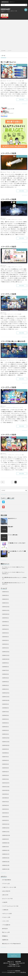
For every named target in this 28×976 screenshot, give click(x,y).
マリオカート (5, 917)
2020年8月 (4, 842)
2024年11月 (5, 655)
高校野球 (4, 939)
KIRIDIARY (5, 9)
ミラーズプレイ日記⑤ (8, 387)
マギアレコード (22, 65)
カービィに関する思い (13, 534)
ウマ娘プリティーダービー (8, 887)
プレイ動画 (13, 172)
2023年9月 (4, 704)
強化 (20, 80)
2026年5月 (4, 591)
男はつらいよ (5, 932)
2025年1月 (4, 647)
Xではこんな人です (20, 963)
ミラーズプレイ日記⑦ (8, 246)
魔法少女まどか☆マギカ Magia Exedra (10, 943)
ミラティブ (4, 921)
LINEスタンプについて (8, 963)
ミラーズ (17, 80)
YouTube (3, 219)
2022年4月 (4, 767)
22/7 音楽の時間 (5, 879)
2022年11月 (5, 741)
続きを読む (21, 99)
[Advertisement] (14, 34)
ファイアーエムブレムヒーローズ (9, 906)
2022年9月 (4, 749)
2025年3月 (4, 640)
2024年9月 (4, 662)
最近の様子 (10, 526)
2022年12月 (5, 737)
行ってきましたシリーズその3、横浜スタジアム (12, 567)
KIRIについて (10, 961)
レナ (20, 454)
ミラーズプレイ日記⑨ (8, 153)
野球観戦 (4, 936)
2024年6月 (4, 674)
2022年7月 (4, 756)
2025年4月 (4, 636)
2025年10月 (5, 614)
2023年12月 (5, 692)
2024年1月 (4, 689)
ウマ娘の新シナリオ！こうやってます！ (17, 543)
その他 (3, 902)
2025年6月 (4, 629)
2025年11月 (5, 610)
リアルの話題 (5, 924)
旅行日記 (4, 928)
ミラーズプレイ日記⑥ (8, 294)
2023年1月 (4, 734)
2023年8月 (4, 707)
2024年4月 (4, 681)
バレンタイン (4, 454)
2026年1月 (4, 602)
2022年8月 (4, 752)
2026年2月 (4, 599)
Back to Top (14, 955)
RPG (9, 172)
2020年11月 (5, 831)
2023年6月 (4, 715)
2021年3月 (4, 816)
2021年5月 (4, 809)
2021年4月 (4, 812)
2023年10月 (5, 700)
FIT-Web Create (11, 972)
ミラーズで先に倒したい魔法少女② (13, 341)
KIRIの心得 (18, 961)
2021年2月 (4, 820)
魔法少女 (24, 360)
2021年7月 (4, 801)
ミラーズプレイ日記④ (8, 434)
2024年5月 (4, 677)
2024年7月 (4, 670)
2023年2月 (4, 730)
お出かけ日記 (5, 891)
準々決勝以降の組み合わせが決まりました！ (12, 577)
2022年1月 (4, 779)
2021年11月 (5, 786)
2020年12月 (5, 827)
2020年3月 (4, 861)
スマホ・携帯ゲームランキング (7, 113)
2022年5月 (4, 764)
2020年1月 (4, 869)
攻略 (23, 80)
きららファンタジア (6, 898)
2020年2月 (4, 865)
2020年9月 (4, 839)
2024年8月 (4, 666)
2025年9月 (4, 617)
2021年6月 (4, 805)
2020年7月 (4, 846)
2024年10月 (5, 659)
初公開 (19, 314)
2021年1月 (4, 824)
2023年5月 (4, 719)
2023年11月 (5, 696)
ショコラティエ (8, 407)
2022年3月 (4, 771)
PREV (3, 482)
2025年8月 (4, 621)
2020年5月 (4, 854)
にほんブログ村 (7, 108)
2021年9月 (4, 794)
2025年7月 (4, 625)
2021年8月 (4, 797)
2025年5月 (4, 632)
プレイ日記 (8, 219)
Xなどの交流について (14, 964)
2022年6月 (4, 760)
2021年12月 (5, 782)
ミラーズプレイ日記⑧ (8, 199)
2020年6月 (4, 850)
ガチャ (3, 407)
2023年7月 (4, 711)
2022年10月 (5, 745)
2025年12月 (5, 606)
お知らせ (4, 894)
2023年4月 (4, 722)
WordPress (23, 972)
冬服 (23, 454)
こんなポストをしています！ (14, 966)
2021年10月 (5, 790)
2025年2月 (4, 644)
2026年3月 (4, 595)
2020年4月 (4, 857)
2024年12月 (5, 651)
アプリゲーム (5, 883)
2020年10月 (5, 835)
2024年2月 (4, 685)
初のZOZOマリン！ (12, 518)
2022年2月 (4, 775)
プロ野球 (4, 909)
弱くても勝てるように (8, 62)
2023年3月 (4, 726)
